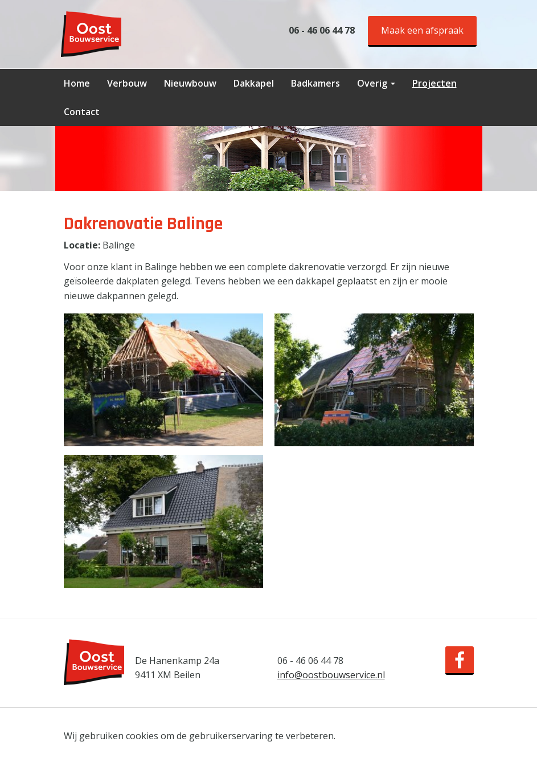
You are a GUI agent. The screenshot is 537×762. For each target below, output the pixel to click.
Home (77, 83)
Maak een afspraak (422, 30)
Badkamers (315, 83)
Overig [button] (376, 83)
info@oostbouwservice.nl (331, 675)
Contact (82, 111)
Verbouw (127, 83)
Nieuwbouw (190, 83)
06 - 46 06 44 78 (322, 30)
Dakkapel (253, 83)
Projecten (434, 83)
